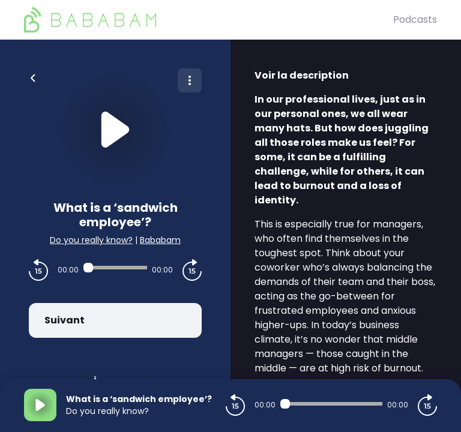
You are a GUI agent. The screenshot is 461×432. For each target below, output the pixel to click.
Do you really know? (91, 240)
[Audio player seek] (115, 268)
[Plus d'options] (190, 80)
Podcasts (415, 19)
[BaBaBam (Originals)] (208, 20)
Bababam (160, 240)
